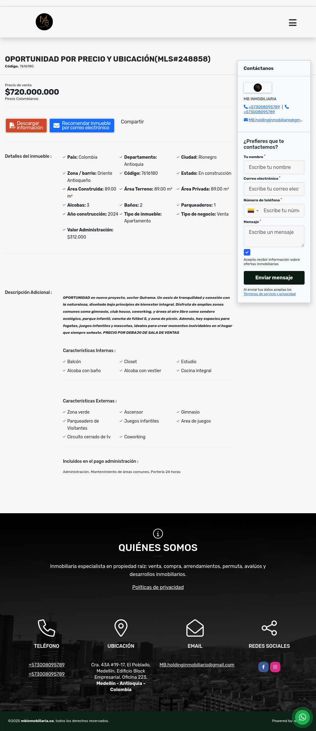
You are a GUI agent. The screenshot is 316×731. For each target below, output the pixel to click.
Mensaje (252, 221)
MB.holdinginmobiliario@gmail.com (281, 120)
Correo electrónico (262, 178)
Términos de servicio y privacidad (270, 294)
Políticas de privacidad (158, 587)
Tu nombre (254, 156)
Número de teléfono (263, 200)
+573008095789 (264, 107)
